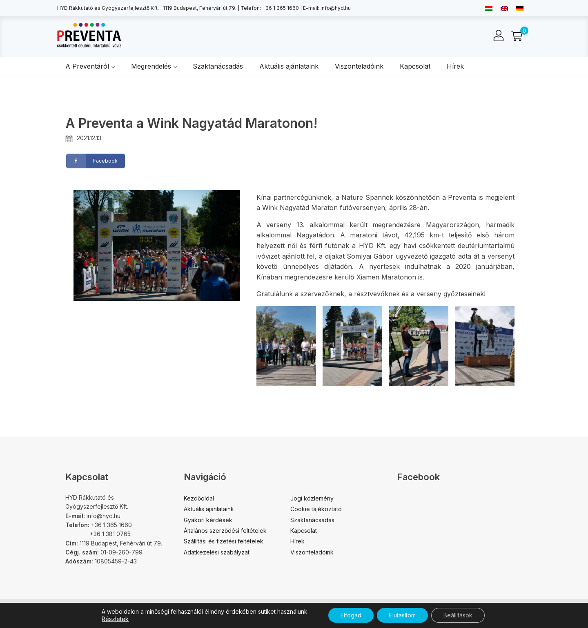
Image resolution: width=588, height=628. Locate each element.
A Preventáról (87, 66)
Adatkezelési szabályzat (216, 552)
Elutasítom (402, 615)
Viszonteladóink (359, 66)
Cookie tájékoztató (316, 508)
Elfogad (351, 615)
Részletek (115, 618)
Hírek (455, 66)
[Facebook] (95, 161)
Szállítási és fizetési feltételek (223, 541)
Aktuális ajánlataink (288, 66)
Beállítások (457, 615)
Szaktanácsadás (218, 66)
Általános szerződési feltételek (225, 530)
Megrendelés (151, 66)
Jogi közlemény (312, 498)
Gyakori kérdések (208, 519)
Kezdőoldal (199, 498)
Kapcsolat (415, 66)
